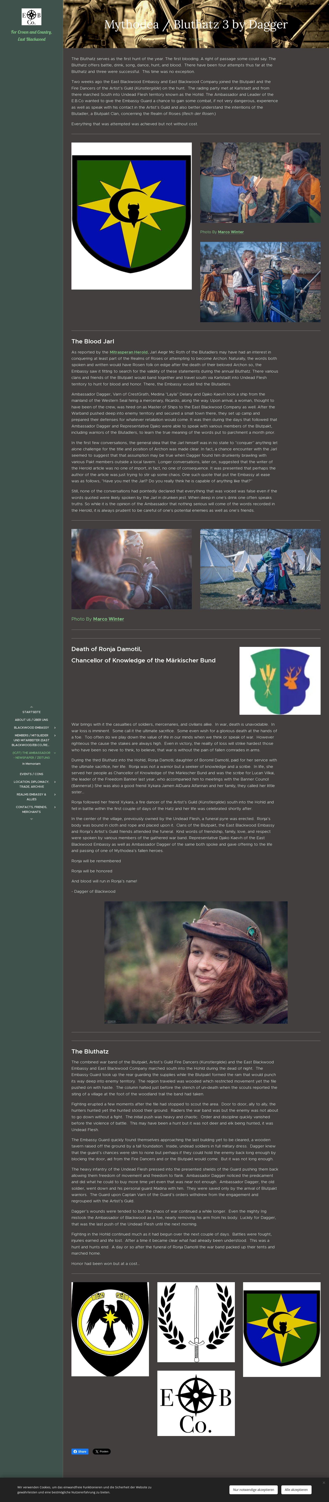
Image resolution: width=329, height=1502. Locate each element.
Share (80, 1451)
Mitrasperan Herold (129, 352)
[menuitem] (31, 712)
